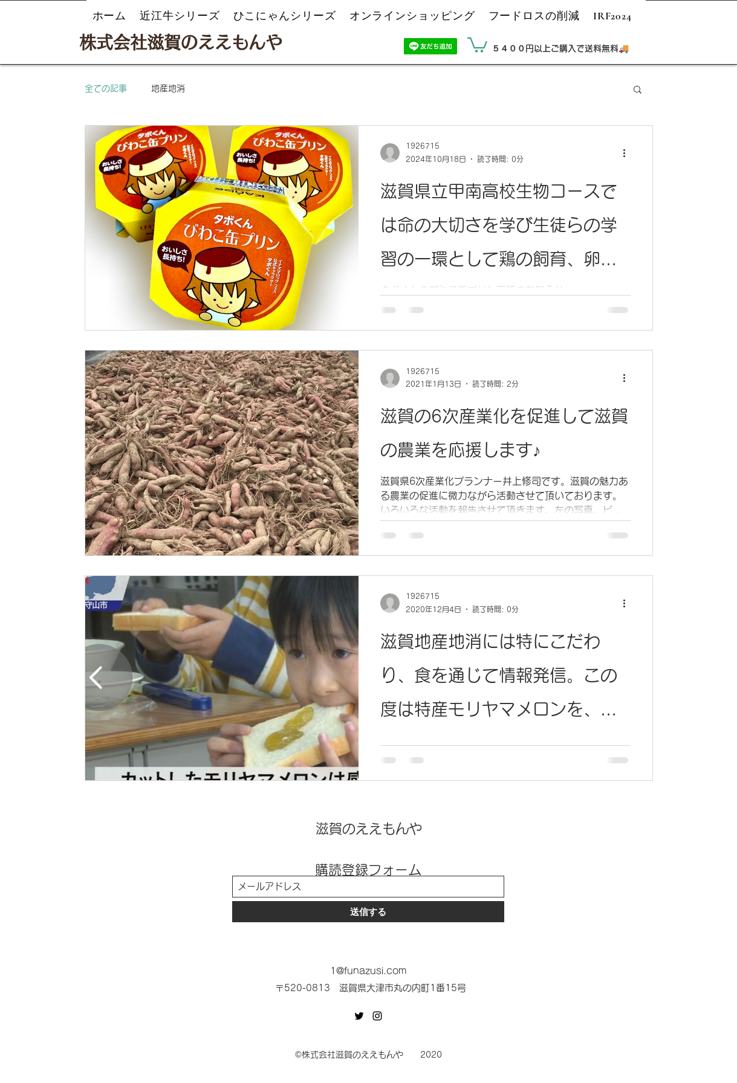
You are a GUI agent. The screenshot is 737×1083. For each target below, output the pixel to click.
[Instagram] (377, 1016)
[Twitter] (359, 1016)
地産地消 (168, 88)
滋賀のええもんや (369, 828)
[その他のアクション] (629, 153)
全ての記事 (106, 88)
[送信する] (368, 911)
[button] (477, 44)
